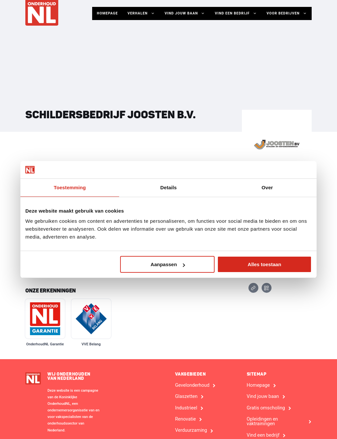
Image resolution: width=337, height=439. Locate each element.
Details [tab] (168, 187)
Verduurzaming (191, 430)
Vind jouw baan (186, 13)
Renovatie (185, 419)
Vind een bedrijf (236, 13)
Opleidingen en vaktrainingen (262, 422)
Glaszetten (186, 396)
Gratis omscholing (266, 408)
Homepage (109, 13)
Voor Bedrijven (287, 13)
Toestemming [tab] (70, 187)
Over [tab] (267, 187)
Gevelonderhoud (192, 385)
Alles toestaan (264, 264)
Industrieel (186, 408)
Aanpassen (168, 264)
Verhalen (143, 13)
